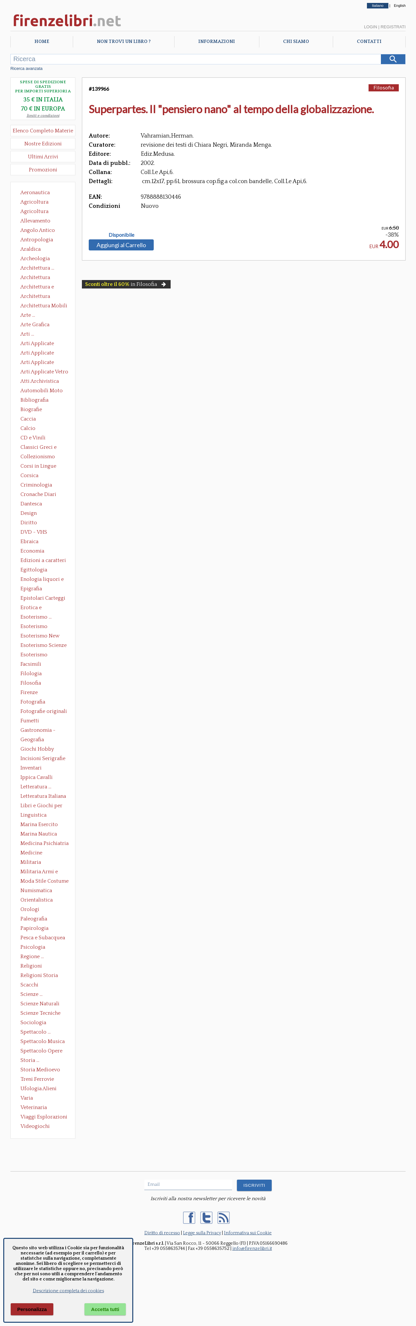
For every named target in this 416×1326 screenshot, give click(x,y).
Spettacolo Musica (42, 1041)
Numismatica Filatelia (36, 891)
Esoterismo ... (36, 617)
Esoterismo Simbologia (34, 655)
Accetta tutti (105, 1309)
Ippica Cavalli (36, 777)
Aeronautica (35, 192)
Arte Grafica (34, 325)
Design (28, 513)
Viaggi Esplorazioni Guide (43, 1117)
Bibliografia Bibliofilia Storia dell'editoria (40, 400)
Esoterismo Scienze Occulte (43, 646)
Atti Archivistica (39, 381)
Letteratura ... (35, 787)
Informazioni (216, 41)
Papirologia (34, 928)
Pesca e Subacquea (42, 938)
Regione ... (32, 956)
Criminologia (36, 485)
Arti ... (27, 334)
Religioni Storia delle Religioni (39, 976)
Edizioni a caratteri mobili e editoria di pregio (43, 561)
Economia (32, 551)
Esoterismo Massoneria (33, 627)
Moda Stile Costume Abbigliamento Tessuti (44, 881)
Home (41, 41)
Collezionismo (37, 457)
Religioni (31, 966)
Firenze (29, 692)
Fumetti (29, 721)
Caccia (28, 419)
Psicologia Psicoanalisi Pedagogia (34, 947)
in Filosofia (126, 284)
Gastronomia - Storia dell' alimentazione (38, 730)
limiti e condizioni (43, 116)
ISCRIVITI (254, 1185)
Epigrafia (31, 589)
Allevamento (35, 221)
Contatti (369, 41)
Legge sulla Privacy (202, 1233)
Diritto (28, 523)
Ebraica (29, 541)
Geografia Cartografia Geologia (33, 740)
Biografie (31, 409)
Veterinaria (33, 1107)
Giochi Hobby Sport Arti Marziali (42, 749)
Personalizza (32, 1309)
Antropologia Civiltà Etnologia (40, 240)
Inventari (31, 768)
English (400, 5)
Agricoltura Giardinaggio (36, 212)
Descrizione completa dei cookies (68, 1290)
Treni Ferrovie (37, 1079)
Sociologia (33, 1022)
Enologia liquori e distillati (42, 579)
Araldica (30, 249)
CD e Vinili (33, 438)
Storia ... (29, 1060)
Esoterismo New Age (39, 636)
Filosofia (30, 683)
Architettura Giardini (35, 297)
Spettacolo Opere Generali (41, 1051)
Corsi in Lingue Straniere (38, 466)
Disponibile (121, 234)
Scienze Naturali (39, 1004)
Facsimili (30, 664)
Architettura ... (37, 268)
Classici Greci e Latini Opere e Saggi (44, 447)
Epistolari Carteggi (42, 598)
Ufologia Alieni (38, 1089)
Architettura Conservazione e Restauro (39, 278)
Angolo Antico (37, 230)
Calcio (27, 428)
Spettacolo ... (35, 1032)
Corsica (29, 475)
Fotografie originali (43, 711)
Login (370, 26)
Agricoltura (34, 202)
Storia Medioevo (40, 1070)
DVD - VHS (33, 532)
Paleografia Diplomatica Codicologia (35, 919)
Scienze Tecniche (40, 1013)
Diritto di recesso (162, 1233)
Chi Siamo (296, 41)
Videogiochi (35, 1126)
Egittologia (33, 570)
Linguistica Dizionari (33, 815)
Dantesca (31, 504)
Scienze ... (31, 994)
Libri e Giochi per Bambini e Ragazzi (41, 806)
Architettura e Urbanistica (37, 287)
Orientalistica (36, 900)
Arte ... (27, 315)
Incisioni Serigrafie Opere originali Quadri (42, 759)
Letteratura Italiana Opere (43, 796)
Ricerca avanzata (26, 68)
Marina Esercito (39, 824)
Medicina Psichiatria (44, 843)
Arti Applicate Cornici (37, 353)
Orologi (29, 909)
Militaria (30, 862)
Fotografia (32, 702)
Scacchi (29, 985)
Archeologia (35, 258)
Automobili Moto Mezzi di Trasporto (43, 391)
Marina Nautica (38, 834)
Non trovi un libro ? (123, 41)
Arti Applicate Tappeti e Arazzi (39, 363)
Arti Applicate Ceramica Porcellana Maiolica (43, 344)
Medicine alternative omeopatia (33, 853)
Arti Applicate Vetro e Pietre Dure (44, 372)
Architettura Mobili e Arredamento (43, 306)
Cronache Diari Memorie (38, 495)
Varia (26, 1098)
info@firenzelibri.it (252, 1248)
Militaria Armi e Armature (39, 872)
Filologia (31, 673)
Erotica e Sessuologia (34, 608)
